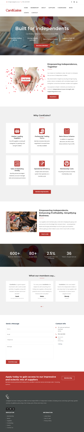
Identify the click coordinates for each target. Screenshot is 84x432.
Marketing (60, 341)
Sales (59, 339)
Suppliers (52, 7)
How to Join (44, 234)
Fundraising (62, 7)
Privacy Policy (48, 420)
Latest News (47, 416)
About (43, 7)
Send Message (12, 362)
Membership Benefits (42, 192)
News (71, 7)
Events (26, 12)
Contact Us (10, 427)
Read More (53, 97)
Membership (35, 7)
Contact (35, 12)
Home (26, 7)
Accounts (60, 337)
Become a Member (42, 45)
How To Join (47, 418)
